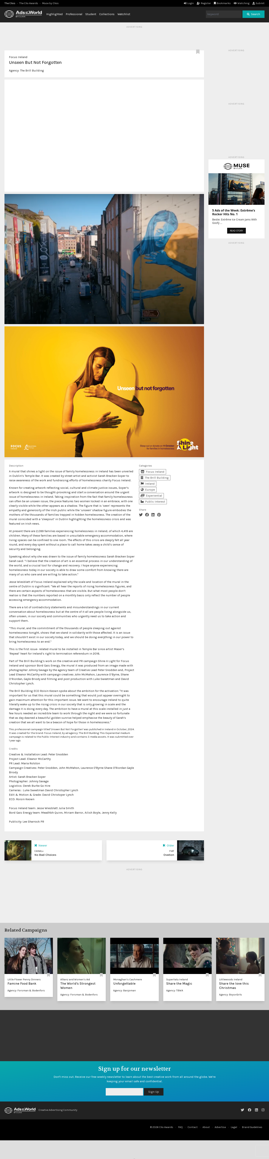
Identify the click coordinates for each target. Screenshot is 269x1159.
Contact (193, 1127)
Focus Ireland (18, 57)
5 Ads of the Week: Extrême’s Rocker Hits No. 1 (233, 212)
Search (253, 14)
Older (168, 845)
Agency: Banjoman (124, 990)
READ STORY (236, 230)
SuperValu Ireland (177, 979)
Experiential (151, 495)
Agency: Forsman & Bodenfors (26, 990)
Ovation (168, 855)
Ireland (148, 483)
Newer (40, 845)
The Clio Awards (28, 3)
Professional (74, 14)
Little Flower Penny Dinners (24, 979)
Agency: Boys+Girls (230, 994)
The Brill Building (32, 70)
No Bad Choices (45, 855)
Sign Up (153, 1091)
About (206, 1127)
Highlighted (54, 14)
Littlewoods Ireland (230, 979)
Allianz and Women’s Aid (75, 979)
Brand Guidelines (252, 1127)
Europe (148, 489)
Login (189, 3)
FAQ (180, 1127)
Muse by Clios (50, 3)
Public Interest (153, 501)
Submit (258, 3)
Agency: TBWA (174, 990)
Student (90, 14)
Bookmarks (222, 3)
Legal (234, 1127)
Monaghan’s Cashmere (127, 979)
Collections (107, 14)
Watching (241, 3)
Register (204, 3)
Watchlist (124, 14)
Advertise (220, 1127)
